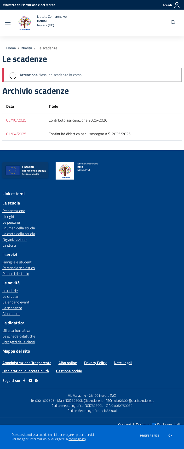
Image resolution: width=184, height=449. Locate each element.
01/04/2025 (16, 134)
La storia (9, 245)
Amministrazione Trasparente (26, 363)
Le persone (11, 222)
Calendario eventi (16, 302)
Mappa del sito (16, 351)
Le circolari (10, 296)
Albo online (11, 313)
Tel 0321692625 (42, 400)
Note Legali (123, 363)
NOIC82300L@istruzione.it (84, 400)
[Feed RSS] (36, 380)
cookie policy (77, 439)
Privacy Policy (95, 363)
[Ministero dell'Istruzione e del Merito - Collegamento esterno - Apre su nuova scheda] (28, 4)
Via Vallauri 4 (77, 395)
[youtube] (30, 380)
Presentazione (13, 211)
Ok (170, 435)
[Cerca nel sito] (173, 23)
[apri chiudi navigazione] (8, 23)
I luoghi (8, 216)
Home (11, 48)
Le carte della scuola (18, 234)
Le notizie (10, 290)
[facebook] (24, 380)
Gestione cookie (69, 371)
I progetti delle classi (18, 342)
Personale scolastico (18, 268)
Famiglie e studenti (17, 262)
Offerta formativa (16, 330)
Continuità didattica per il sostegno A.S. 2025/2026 (90, 134)
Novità (26, 48)
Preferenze (150, 435)
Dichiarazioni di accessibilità (25, 371)
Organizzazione (14, 239)
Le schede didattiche (18, 336)
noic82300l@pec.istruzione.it (133, 400)
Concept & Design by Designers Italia (150, 424)
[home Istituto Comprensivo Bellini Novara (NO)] (41, 23)
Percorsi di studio (15, 273)
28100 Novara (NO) (102, 395)
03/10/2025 (16, 120)
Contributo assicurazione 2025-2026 (78, 120)
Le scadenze (47, 48)
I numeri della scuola (18, 228)
